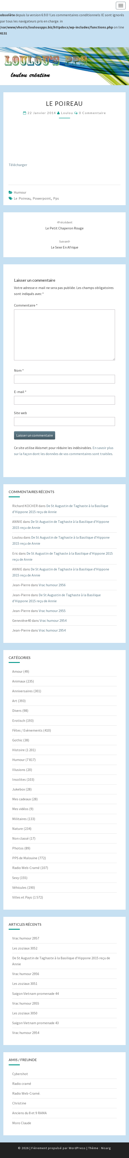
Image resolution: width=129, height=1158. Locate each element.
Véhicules (19, 887)
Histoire (18, 750)
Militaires (19, 819)
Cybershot (20, 1074)
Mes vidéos (20, 809)
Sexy (15, 877)
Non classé (20, 838)
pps (56, 198)
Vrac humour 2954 (53, 620)
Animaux (18, 681)
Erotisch (18, 720)
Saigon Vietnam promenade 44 (35, 993)
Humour (20, 192)
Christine (19, 1103)
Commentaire (26, 305)
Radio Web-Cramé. (26, 1093)
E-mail (20, 391)
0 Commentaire (92, 113)
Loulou (67, 113)
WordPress (77, 1148)
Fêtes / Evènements (27, 730)
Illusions (18, 769)
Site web (20, 413)
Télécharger (18, 165)
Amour (17, 671)
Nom (19, 370)
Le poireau (22, 198)
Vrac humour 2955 (52, 610)
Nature (17, 828)
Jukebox (18, 789)
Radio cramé (21, 1083)
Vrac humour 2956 (52, 585)
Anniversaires (22, 691)
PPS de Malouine (24, 858)
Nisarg (106, 1148)
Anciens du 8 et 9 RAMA (29, 1113)
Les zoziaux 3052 (24, 948)
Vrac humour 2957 (25, 938)
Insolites (19, 779)
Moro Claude (21, 1123)
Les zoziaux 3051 (24, 983)
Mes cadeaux (21, 799)
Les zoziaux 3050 (24, 1013)
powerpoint (42, 198)
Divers (17, 710)
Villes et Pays (22, 897)
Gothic (17, 740)
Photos (18, 848)
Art (14, 700)
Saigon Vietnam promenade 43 (35, 1023)
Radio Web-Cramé (26, 867)
